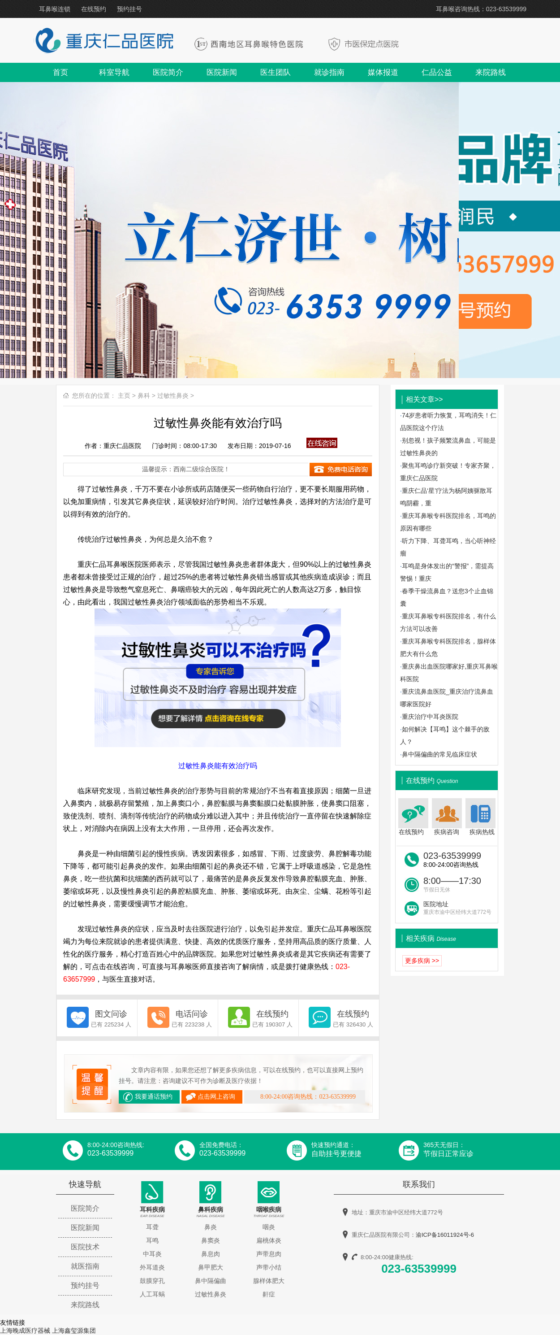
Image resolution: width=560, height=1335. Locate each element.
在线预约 (93, 9)
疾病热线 (481, 816)
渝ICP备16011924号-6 (445, 1234)
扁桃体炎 (268, 1240)
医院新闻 (222, 72)
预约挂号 (129, 9)
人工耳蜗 (152, 1294)
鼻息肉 (210, 1253)
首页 (60, 72)
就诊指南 (329, 72)
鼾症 (269, 1294)
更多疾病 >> (422, 960)
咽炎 (269, 1227)
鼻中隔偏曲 (210, 1280)
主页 (124, 395)
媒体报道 (383, 72)
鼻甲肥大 (210, 1267)
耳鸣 (152, 1240)
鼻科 (144, 395)
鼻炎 (210, 1227)
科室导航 (114, 72)
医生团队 (275, 72)
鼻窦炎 (210, 1240)
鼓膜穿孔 (152, 1280)
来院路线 (490, 72)
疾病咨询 (447, 816)
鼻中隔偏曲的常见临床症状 (439, 754)
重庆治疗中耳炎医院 (430, 716)
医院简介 (168, 72)
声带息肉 (268, 1253)
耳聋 (152, 1227)
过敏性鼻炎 (173, 395)
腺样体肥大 (268, 1280)
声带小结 (268, 1267)
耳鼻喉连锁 (54, 9)
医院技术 (85, 1247)
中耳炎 (152, 1253)
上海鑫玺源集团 (74, 1330)
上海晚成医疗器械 (25, 1330)
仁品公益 (437, 72)
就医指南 (85, 1266)
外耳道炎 (152, 1267)
